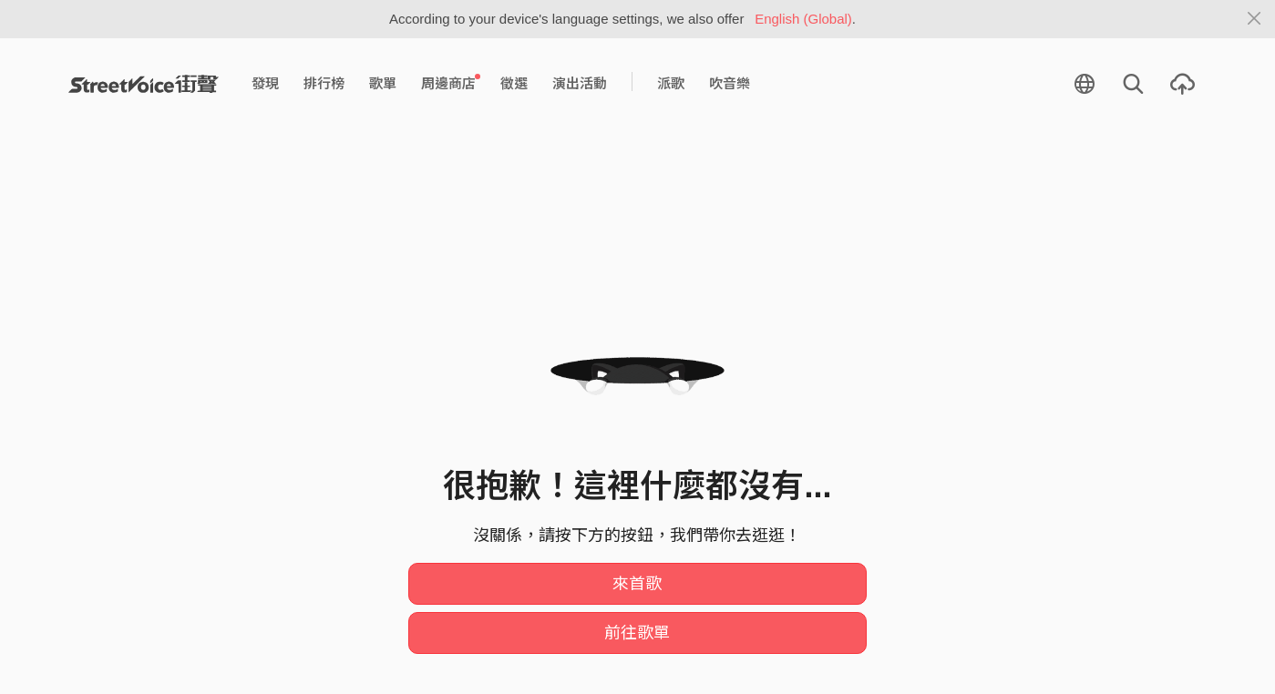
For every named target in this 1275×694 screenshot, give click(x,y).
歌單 (382, 83)
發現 (265, 83)
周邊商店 (451, 83)
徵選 (514, 83)
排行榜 (323, 83)
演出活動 (579, 83)
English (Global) (803, 18)
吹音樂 (729, 83)
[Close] (1254, 19)
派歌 (670, 83)
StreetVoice (143, 84)
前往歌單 (637, 633)
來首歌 (637, 584)
